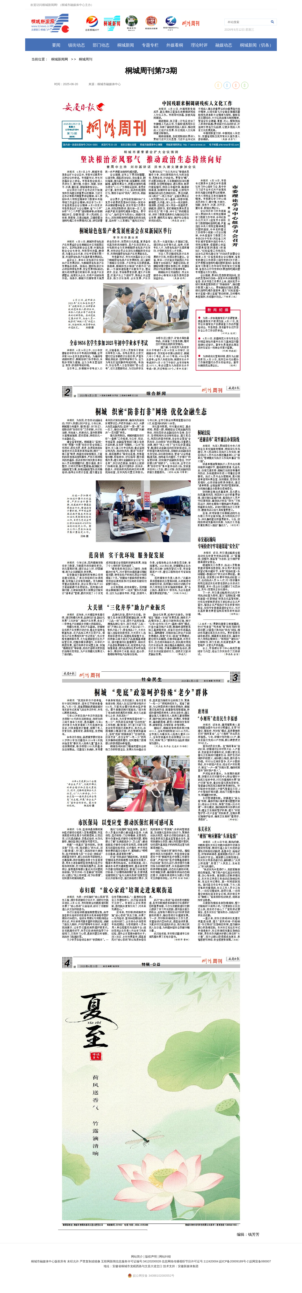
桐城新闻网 (59, 59)
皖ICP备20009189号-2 (234, 1261)
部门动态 (101, 45)
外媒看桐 (174, 45)
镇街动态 (76, 45)
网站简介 (137, 1256)
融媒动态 (223, 45)
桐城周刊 (85, 59)
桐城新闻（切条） (256, 45)
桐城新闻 (125, 45)
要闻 (56, 45)
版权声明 (151, 1256)
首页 (37, 45)
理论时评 (199, 45)
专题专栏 (150, 45)
